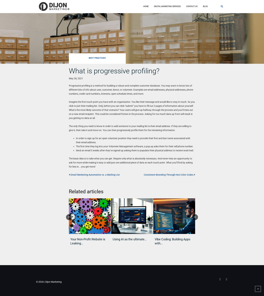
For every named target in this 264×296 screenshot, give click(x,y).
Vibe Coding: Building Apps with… (172, 241)
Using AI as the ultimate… (129, 239)
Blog (205, 6)
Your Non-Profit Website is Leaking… (87, 241)
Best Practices (97, 58)
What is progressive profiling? (114, 71)
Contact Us (191, 6)
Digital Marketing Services (167, 6)
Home (145, 6)
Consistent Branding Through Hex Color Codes (168, 174)
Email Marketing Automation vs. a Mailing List (95, 174)
